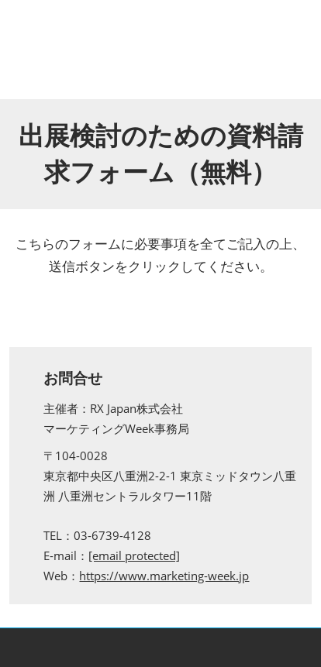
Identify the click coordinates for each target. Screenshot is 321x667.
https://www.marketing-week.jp (164, 575)
